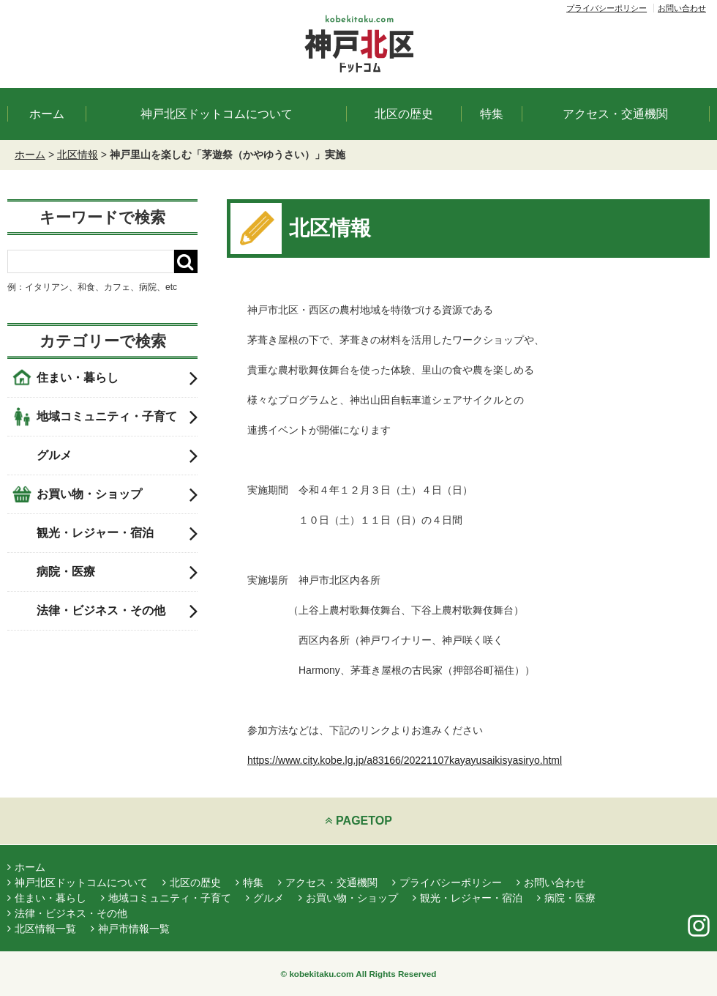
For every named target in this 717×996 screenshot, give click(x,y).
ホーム (46, 114)
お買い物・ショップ (117, 494)
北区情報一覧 (41, 928)
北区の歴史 (404, 114)
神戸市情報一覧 (130, 928)
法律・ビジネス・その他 (117, 610)
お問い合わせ (682, 8)
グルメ (117, 455)
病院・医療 (117, 572)
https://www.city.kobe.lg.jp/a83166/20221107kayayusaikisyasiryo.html (404, 760)
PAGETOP (358, 820)
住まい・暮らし (117, 378)
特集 (491, 114)
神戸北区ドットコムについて (216, 114)
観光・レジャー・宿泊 (117, 533)
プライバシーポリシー (606, 8)
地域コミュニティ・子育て (117, 416)
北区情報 (77, 154)
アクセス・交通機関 (615, 114)
